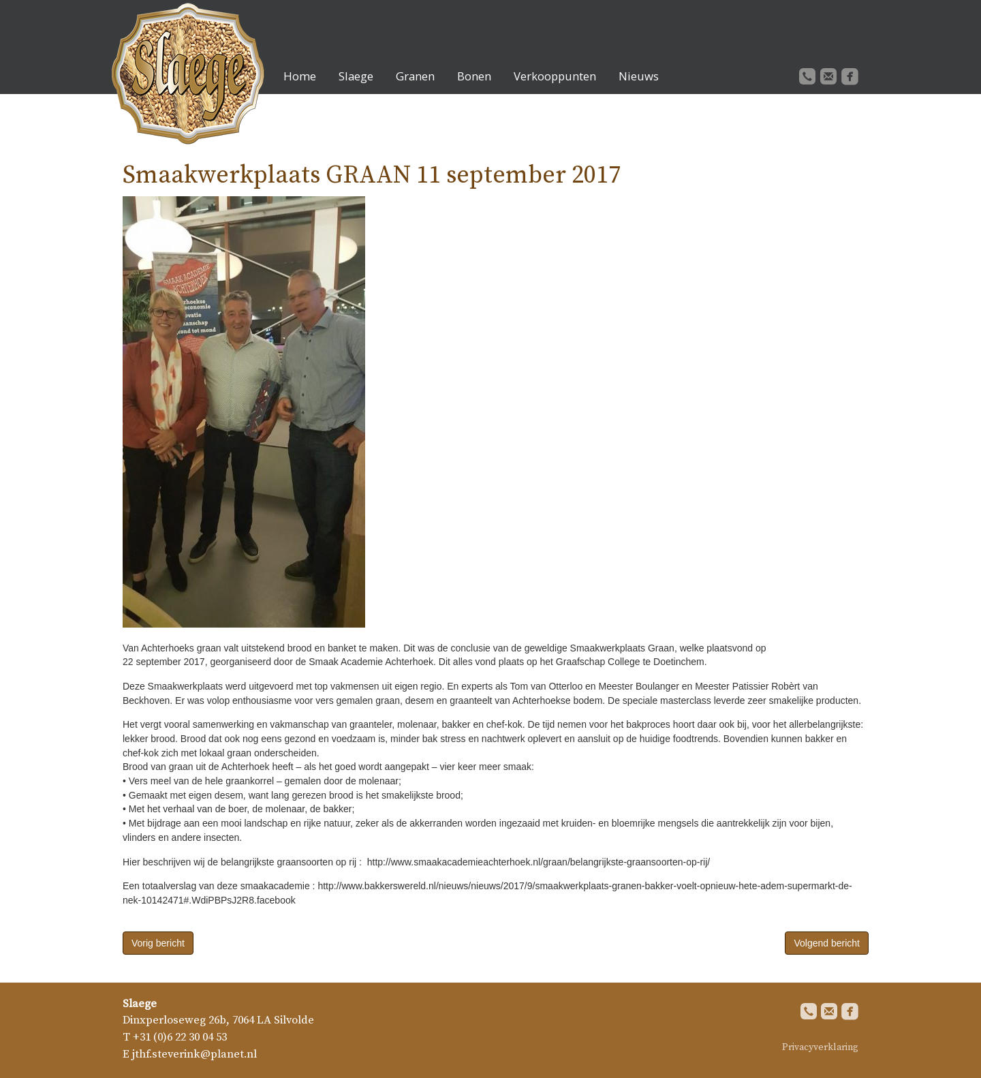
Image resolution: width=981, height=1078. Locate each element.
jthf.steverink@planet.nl (194, 1054)
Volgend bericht (827, 943)
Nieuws (639, 76)
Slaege (356, 76)
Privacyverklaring (820, 1047)
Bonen (474, 76)
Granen (415, 76)
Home (299, 76)
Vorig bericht (158, 943)
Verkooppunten (555, 76)
